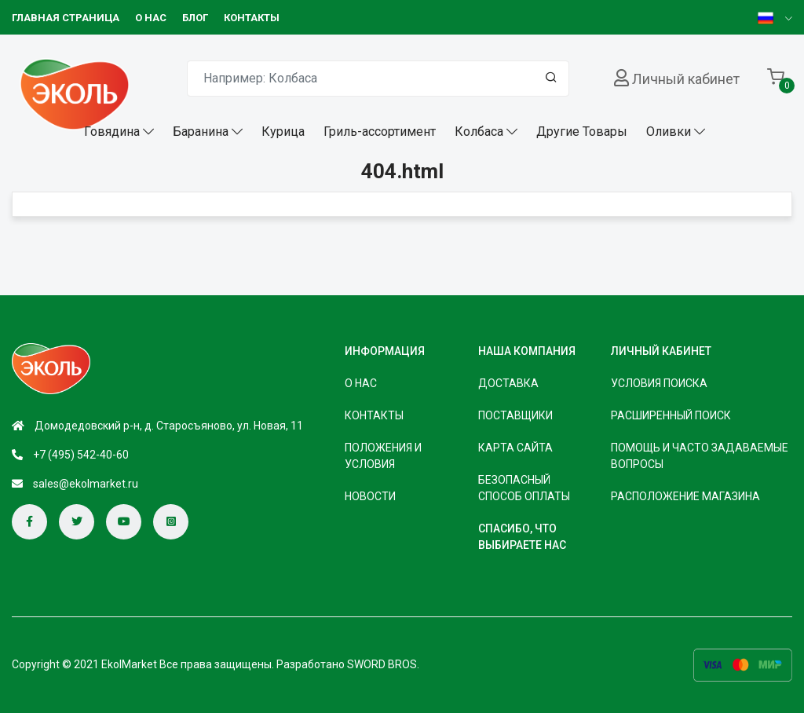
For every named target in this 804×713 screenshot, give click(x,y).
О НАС (150, 18)
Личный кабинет (686, 79)
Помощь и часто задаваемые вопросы (699, 455)
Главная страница (65, 18)
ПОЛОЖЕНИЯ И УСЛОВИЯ (383, 455)
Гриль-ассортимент (379, 131)
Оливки (668, 131)
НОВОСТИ (370, 496)
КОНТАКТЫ (252, 18)
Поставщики (515, 415)
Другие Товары (581, 131)
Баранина (200, 131)
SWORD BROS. (383, 664)
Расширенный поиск (671, 415)
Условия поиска (659, 383)
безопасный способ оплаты (524, 488)
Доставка (508, 383)
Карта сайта (515, 447)
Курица (283, 131)
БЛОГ (195, 18)
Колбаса (479, 131)
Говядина (112, 131)
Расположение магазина (685, 496)
